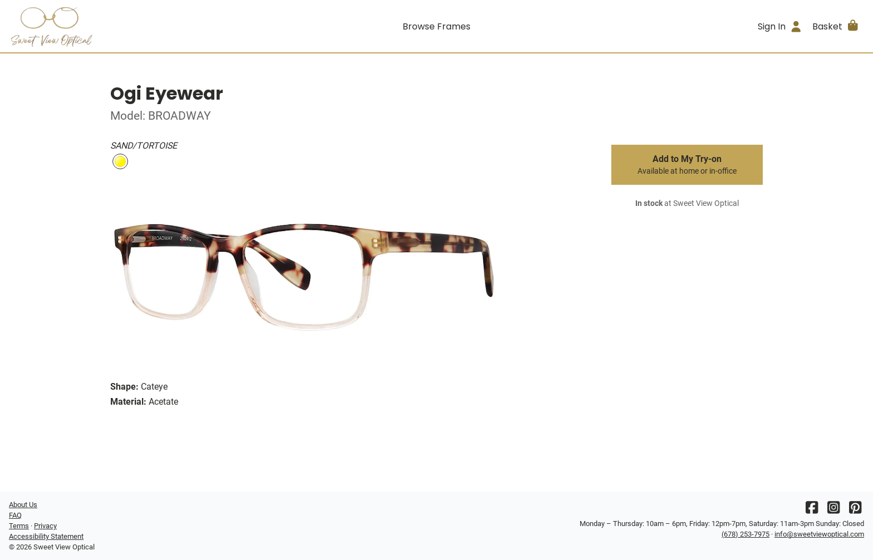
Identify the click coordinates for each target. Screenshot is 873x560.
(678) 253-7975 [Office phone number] (745, 534)
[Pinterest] (855, 510)
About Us (23, 504)
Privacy (45, 526)
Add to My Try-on (687, 165)
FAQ (15, 515)
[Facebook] (812, 510)
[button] (836, 26)
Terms (19, 526)
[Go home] (116, 26)
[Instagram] (833, 510)
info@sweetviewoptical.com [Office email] (819, 534)
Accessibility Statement (46, 536)
